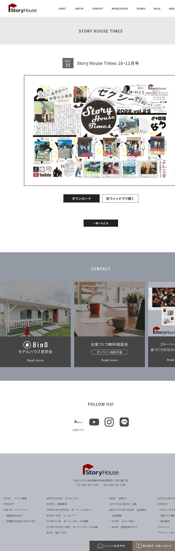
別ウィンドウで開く (120, 198)
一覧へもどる (100, 223)
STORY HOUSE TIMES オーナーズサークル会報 (72, 527)
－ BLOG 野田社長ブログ (123, 527)
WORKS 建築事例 (56, 504)
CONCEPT (97, 8)
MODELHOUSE (120, 8)
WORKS (141, 8)
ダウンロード (81, 198)
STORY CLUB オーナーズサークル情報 (67, 521)
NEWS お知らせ (118, 498)
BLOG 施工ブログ (56, 532)
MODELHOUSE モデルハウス (62, 498)
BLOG (157, 8)
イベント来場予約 (111, 545)
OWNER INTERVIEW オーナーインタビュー (69, 509)
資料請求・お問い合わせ (154, 545)
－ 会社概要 (115, 515)
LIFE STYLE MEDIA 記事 (123, 504)
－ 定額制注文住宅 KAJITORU (19, 521)
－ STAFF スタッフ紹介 (121, 521)
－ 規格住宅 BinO (12, 515)
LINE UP (79, 8)
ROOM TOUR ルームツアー (61, 515)
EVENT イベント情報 (15, 498)
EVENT (62, 8)
